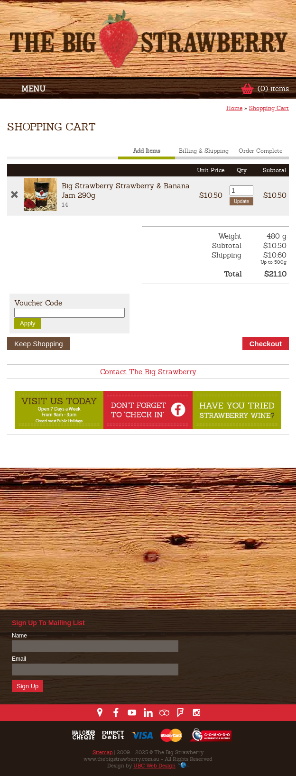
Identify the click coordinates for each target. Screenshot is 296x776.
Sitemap (102, 752)
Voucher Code (38, 302)
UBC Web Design (154, 765)
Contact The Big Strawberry (148, 371)
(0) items (273, 88)
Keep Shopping (38, 344)
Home (234, 108)
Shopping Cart (269, 108)
